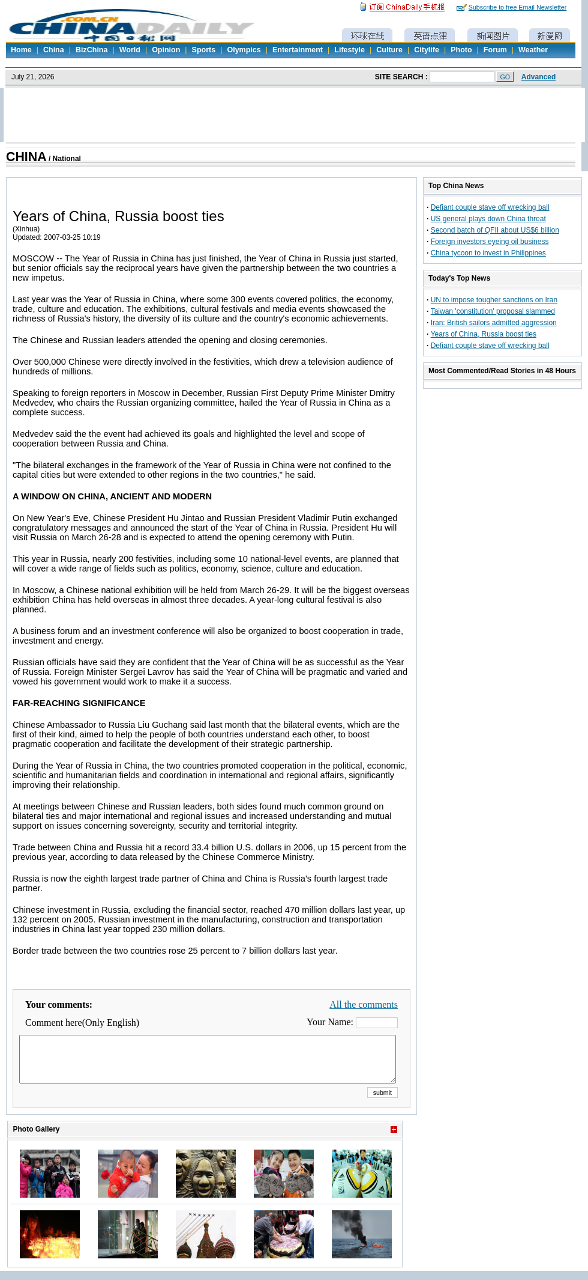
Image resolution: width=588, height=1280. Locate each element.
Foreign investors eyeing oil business (490, 241)
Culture (389, 50)
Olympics (243, 50)
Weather (533, 50)
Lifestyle (349, 50)
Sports (204, 50)
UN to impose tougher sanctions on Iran (494, 300)
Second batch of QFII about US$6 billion (495, 230)
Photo (461, 50)
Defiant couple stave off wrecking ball (490, 207)
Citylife (426, 50)
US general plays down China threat (488, 219)
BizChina (91, 50)
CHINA (26, 157)
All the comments (363, 1004)
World (129, 50)
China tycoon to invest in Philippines (488, 253)
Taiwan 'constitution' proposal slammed (493, 311)
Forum (495, 50)
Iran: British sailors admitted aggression (494, 322)
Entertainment (297, 50)
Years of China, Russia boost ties (483, 334)
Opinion (166, 50)
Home (21, 50)
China (53, 50)
